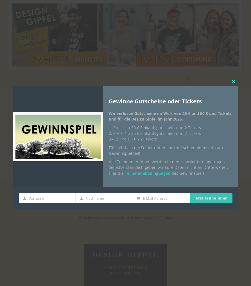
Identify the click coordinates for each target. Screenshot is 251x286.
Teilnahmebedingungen (147, 173)
